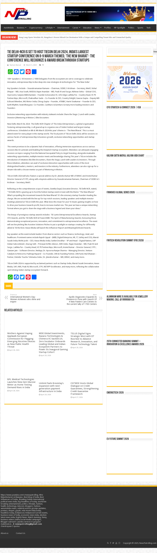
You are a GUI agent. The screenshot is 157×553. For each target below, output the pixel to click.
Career (75, 28)
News (97, 28)
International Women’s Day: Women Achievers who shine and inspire (25, 298)
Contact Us (20, 533)
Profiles (107, 28)
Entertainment (63, 28)
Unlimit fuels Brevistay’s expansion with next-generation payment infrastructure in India (51, 387)
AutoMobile (9, 28)
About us (4, 533)
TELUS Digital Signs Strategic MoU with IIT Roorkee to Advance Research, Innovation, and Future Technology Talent (84, 339)
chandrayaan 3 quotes (10, 526)
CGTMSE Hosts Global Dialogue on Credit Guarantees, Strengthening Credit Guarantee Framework (85, 388)
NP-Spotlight (119, 28)
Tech (148, 28)
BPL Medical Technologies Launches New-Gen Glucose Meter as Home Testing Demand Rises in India (21, 383)
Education (87, 28)
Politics (131, 28)
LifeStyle (49, 28)
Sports (140, 28)
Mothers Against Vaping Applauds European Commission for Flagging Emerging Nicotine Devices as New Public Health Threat (21, 340)
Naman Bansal (15, 65)
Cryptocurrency (35, 28)
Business (20, 28)
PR (43, 65)
